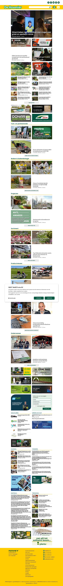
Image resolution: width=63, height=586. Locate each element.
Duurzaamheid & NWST (30, 555)
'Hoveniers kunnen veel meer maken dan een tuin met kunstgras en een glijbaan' (45, 87)
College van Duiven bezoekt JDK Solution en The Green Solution (45, 82)
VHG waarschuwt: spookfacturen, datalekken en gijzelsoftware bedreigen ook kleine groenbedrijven (21, 323)
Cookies (27, 573)
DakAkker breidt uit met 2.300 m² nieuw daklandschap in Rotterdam (42, 205)
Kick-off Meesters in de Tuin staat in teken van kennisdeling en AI (24, 93)
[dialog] (31, 293)
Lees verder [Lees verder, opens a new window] (17, 294)
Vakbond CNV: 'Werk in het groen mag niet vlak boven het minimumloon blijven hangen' (45, 514)
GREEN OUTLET (37, 413)
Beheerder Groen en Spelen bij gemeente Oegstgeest (24, 429)
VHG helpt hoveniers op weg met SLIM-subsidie (23, 82)
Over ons (27, 552)
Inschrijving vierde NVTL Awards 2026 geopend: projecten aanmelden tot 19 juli (20, 219)
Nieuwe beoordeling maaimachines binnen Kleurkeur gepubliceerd (41, 324)
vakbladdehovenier (49, 559)
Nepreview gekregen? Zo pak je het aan (41, 57)
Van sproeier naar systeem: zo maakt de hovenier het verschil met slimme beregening (20, 71)
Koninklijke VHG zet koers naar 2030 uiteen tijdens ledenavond (24, 456)
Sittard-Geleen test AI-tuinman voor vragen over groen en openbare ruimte (31, 33)
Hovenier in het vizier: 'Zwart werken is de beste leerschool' (45, 92)
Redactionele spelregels (31, 566)
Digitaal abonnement (30, 560)
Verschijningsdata (29, 576)
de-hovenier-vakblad (49, 557)
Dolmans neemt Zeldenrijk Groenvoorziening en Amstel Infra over (21, 345)
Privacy (27, 571)
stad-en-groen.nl (25, 581)
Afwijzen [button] (38, 298)
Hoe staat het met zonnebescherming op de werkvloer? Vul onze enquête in (45, 505)
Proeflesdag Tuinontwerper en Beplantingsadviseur (24, 470)
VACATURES (14, 413)
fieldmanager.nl (8, 581)
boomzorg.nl (33, 581)
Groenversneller (29, 554)
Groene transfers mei (43, 495)
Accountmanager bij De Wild (40, 73)
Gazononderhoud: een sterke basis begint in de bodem (21, 170)
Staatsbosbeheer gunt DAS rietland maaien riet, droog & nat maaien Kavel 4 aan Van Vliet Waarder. (41, 463)
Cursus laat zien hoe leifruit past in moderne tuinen (44, 98)
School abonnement (29, 565)
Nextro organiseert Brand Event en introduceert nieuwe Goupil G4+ (42, 135)
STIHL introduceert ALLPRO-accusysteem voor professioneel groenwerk (20, 57)
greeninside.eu (29, 583)
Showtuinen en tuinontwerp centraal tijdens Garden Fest (24, 98)
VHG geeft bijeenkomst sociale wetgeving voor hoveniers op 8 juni (24, 452)
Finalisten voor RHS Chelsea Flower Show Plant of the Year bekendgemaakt (20, 240)
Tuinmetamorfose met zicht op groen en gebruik (45, 77)
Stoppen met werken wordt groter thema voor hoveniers (19, 359)
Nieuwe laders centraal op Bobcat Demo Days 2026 (42, 275)
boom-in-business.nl (52, 581)
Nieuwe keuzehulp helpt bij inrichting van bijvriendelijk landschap (40, 184)
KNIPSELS (14, 493)
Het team (27, 563)
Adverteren (28, 574)
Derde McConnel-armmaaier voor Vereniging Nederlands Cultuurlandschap (21, 149)
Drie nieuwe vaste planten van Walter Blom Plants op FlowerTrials (41, 240)
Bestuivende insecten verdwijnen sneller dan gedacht (41, 170)
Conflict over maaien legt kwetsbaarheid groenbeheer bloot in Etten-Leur (45, 500)
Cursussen (27, 557)
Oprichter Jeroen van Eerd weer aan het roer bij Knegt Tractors (41, 345)
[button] (11, 298)
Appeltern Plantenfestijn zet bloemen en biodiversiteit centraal (24, 87)
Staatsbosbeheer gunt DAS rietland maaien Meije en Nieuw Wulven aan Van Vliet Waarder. (41, 472)
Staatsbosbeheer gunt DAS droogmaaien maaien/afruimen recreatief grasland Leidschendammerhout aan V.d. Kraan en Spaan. (40, 453)
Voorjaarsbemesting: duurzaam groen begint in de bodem (20, 185)
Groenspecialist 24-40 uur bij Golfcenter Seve (23, 425)
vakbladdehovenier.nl (42, 581)
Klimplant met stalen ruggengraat (43, 510)
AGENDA (13, 449)
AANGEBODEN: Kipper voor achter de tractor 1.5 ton (42, 415)
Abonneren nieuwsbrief (30, 562)
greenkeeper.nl (16, 581)
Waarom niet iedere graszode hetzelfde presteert (24, 77)
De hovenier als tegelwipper (40, 311)
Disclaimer (27, 570)
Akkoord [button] (49, 298)
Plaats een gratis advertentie (38, 418)
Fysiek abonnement (29, 550)
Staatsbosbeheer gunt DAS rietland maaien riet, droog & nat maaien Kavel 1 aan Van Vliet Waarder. (41, 467)
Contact (27, 558)
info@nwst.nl (48, 550)
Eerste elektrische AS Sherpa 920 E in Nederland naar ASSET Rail (42, 150)
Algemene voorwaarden (30, 568)
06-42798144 (48, 555)
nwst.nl (35, 583)
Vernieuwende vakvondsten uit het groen (41, 220)
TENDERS (35, 449)
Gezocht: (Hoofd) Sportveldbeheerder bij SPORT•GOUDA (22, 420)
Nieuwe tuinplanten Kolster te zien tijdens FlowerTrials (20, 255)
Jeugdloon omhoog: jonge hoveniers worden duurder (40, 359)
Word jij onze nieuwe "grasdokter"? (22, 434)
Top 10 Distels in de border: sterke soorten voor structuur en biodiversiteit (42, 254)
